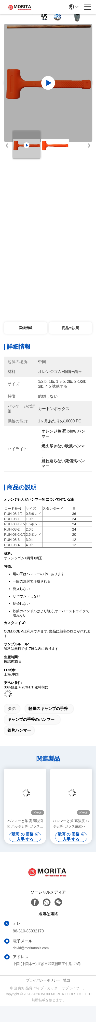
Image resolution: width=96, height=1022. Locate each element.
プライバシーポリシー (43, 980)
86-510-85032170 (28, 931)
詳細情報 (25, 328)
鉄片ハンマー (19, 730)
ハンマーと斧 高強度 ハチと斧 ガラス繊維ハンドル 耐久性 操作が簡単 (71, 824)
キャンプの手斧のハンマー (31, 719)
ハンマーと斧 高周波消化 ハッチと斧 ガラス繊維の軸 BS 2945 (25, 824)
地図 (66, 980)
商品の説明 (70, 328)
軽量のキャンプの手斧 (48, 708)
